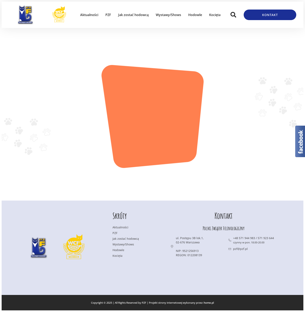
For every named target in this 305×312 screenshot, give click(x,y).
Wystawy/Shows (168, 15)
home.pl (209, 302)
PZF (108, 15)
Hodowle (195, 15)
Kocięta (215, 15)
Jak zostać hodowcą (133, 15)
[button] (233, 15)
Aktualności (89, 15)
